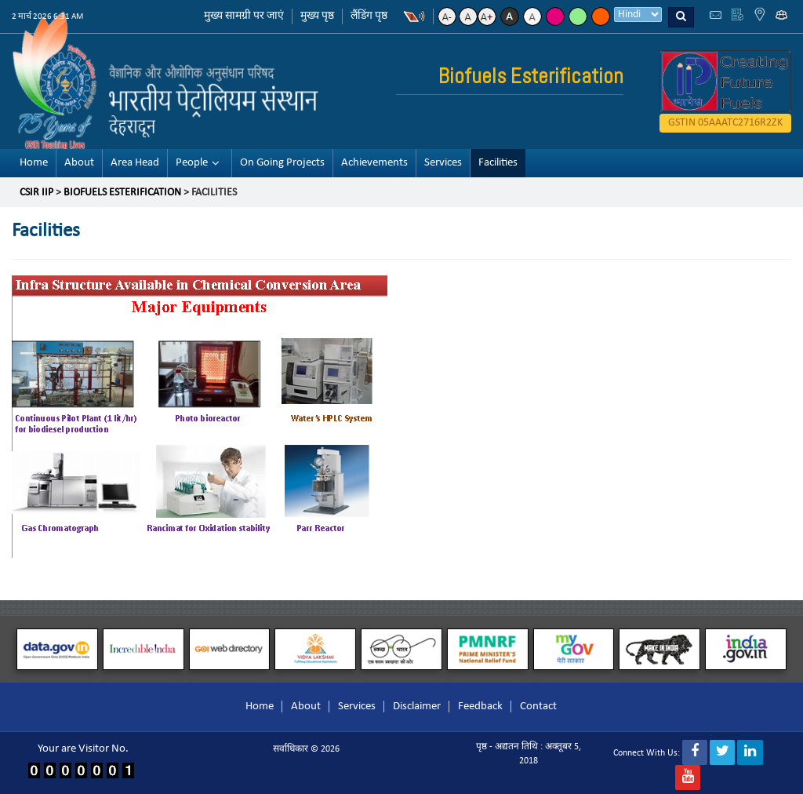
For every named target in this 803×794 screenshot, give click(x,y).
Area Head (135, 163)
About (79, 163)
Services (443, 163)
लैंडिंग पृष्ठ (369, 16)
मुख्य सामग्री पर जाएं (244, 16)
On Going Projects (282, 163)
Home (34, 163)
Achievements (374, 163)
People (192, 163)
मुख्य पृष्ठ (317, 16)
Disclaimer (417, 706)
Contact (538, 706)
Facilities (498, 163)
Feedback (480, 706)
